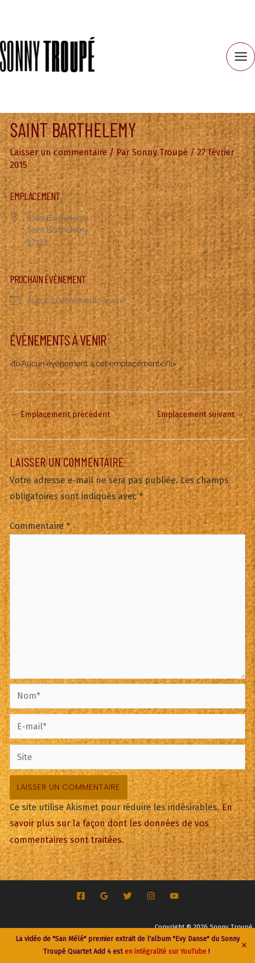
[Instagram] (150, 895)
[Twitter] (127, 895)
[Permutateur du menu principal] (240, 56)
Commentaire (40, 526)
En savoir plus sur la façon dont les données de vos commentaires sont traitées (121, 823)
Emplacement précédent (60, 414)
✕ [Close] (244, 945)
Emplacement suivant (200, 414)
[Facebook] (80, 895)
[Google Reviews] (104, 895)
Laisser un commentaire (58, 152)
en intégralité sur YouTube (165, 951)
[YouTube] (174, 895)
